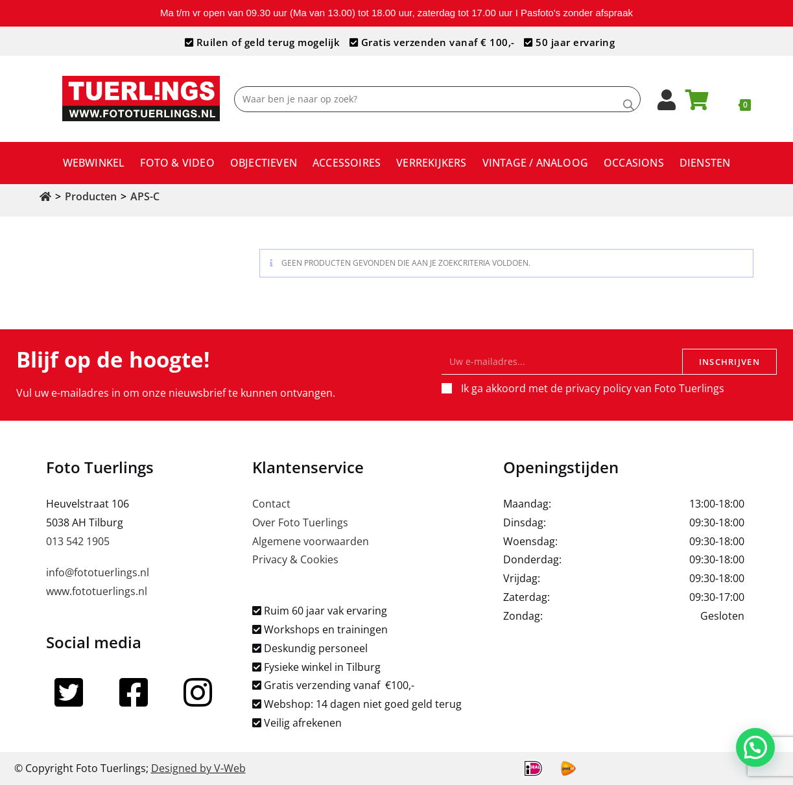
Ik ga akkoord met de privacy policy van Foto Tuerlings (592, 388)
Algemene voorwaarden (310, 541)
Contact (271, 504)
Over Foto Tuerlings (300, 522)
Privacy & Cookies (295, 559)
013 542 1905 (78, 541)
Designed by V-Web (198, 768)
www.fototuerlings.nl (96, 591)
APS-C (145, 196)
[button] (755, 746)
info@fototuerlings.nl (97, 572)
